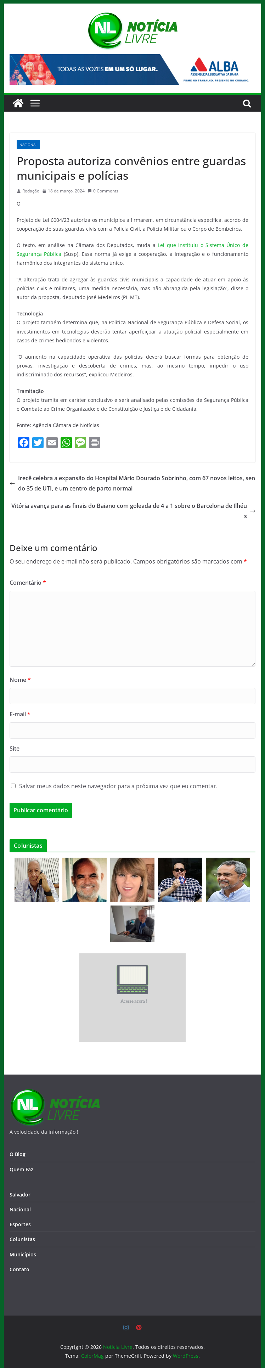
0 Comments (103, 191)
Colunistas (22, 1239)
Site (14, 748)
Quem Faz (21, 1169)
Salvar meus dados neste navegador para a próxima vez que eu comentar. (118, 786)
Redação (30, 191)
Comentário (28, 583)
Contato (19, 1269)
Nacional (28, 144)
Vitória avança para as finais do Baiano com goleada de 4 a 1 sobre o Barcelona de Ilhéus (133, 511)
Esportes (20, 1224)
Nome (20, 680)
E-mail (20, 714)
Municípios (23, 1254)
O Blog (18, 1154)
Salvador (20, 1194)
